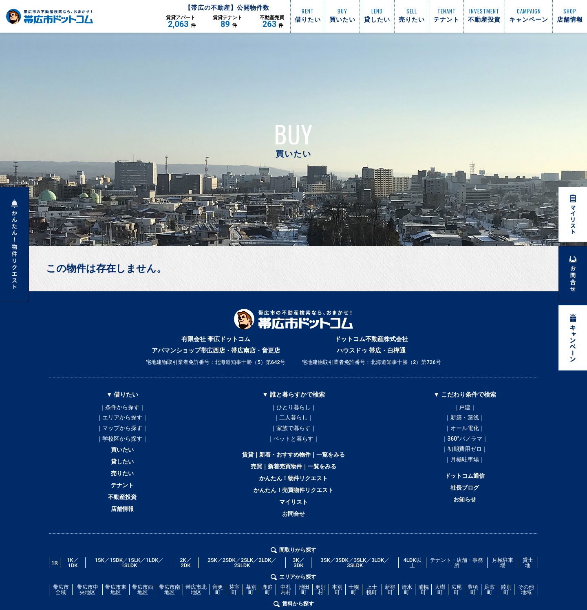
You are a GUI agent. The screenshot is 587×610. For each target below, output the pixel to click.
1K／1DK (73, 582)
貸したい (122, 471)
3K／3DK (299, 582)
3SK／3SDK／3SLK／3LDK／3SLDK (354, 582)
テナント (122, 499)
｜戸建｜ (464, 407)
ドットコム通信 (465, 486)
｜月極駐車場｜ (465, 469)
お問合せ (293, 531)
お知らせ (464, 514)
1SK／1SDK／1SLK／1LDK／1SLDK (129, 582)
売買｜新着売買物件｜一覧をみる (294, 476)
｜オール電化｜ (465, 432)
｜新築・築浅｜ (465, 420)
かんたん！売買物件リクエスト (293, 504)
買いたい (122, 457)
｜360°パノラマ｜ (464, 444)
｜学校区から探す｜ (122, 444)
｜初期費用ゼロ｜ (465, 456)
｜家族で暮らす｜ (293, 432)
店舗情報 (122, 526)
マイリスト (293, 517)
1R (54, 582)
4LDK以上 (412, 582)
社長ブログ (465, 500)
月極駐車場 (502, 582)
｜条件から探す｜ (122, 407)
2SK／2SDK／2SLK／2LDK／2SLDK (241, 582)
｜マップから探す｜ (122, 432)
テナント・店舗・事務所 (456, 582)
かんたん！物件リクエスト (293, 490)
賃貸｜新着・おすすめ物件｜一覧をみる (293, 462)
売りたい (122, 485)
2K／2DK (186, 582)
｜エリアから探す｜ (122, 420)
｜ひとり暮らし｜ (293, 407)
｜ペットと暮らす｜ (293, 444)
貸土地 (528, 582)
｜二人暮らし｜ (293, 420)
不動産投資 (122, 513)
